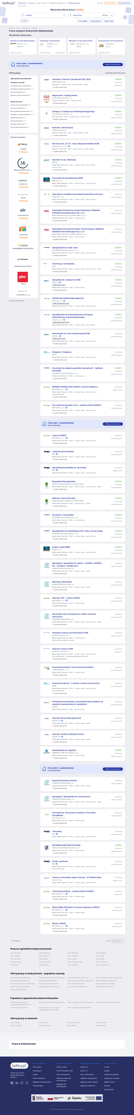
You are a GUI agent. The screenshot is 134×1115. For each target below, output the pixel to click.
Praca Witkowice (44, 962)
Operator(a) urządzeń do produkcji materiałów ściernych (77, 194)
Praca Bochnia (101, 1025)
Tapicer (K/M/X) (59, 435)
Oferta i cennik (62, 1067)
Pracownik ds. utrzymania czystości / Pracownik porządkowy (73, 814)
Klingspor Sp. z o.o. (58, 197)
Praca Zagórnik (101, 953)
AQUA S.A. (55, 282)
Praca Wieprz (43, 959)
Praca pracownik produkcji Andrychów (109, 978)
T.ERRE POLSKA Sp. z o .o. (60, 670)
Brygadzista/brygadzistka (63, 481)
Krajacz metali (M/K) (61, 547)
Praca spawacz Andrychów (105, 984)
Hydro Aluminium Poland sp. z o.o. (62, 114)
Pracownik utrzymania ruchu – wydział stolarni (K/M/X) (76, 405)
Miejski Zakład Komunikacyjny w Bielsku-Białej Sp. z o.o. (69, 215)
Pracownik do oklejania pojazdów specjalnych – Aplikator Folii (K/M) (77, 369)
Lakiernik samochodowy (63, 451)
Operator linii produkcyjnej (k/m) (66, 718)
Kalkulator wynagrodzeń (58, 3)
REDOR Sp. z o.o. (57, 180)
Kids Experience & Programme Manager (111, 41)
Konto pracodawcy (63, 1074)
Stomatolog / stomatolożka (50, 41)
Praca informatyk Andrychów (77, 987)
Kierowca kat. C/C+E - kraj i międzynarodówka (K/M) (75, 144)
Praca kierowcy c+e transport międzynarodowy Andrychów (49, 1009)
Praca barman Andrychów (105, 987)
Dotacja (107, 1086)
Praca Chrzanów (16, 1025)
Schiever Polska (57, 880)
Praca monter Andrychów (47, 981)
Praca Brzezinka (73, 953)
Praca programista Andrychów (49, 987)
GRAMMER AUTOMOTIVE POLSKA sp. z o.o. (65, 753)
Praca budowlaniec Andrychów (78, 978)
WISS (53, 454)
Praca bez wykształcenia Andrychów (52, 1002)
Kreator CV (45, 3)
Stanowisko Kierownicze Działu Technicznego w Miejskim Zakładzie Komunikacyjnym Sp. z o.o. (78, 230)
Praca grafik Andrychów (18, 990)
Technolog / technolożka (63, 264)
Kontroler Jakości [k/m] (62, 127)
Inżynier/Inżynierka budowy (64, 780)
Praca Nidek (100, 959)
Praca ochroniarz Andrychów (20, 987)
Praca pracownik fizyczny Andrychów (52, 978)
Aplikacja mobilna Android (89, 1082)
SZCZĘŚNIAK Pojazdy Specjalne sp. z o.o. (65, 250)
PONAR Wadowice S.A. (59, 82)
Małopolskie (25, 28)
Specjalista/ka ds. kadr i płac (65, 248)
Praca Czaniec (72, 959)
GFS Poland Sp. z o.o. (59, 818)
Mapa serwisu (109, 1089)
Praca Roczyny (15, 953)
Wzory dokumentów (87, 1074)
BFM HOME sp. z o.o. (58, 389)
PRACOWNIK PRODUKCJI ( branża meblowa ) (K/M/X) (76, 907)
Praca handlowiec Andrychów (106, 981)
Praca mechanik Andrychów (48, 984)
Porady (38, 3)
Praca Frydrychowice (74, 962)
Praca (18, 28)
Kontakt (107, 1071)
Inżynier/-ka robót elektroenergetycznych (23, 41)
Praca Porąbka (44, 965)
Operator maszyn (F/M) (62, 649)
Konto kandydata (109, 3)
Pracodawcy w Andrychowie (17, 300)
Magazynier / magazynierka (64, 95)
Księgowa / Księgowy (61, 352)
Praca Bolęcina (44, 956)
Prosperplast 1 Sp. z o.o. (59, 146)
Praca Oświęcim (101, 1022)
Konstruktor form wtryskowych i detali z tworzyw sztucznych (74, 615)
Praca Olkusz (71, 1025)
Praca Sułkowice (45, 953)
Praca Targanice (72, 956)
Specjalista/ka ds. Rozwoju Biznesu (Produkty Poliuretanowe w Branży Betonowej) (72, 315)
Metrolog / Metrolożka (62, 582)
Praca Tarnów (43, 1022)
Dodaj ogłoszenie (73, 3)
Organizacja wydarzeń (111, 1078)
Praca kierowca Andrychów (19, 981)
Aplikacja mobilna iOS (87, 1086)
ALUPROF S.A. (56, 720)
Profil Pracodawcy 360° (65, 1071)
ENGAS (54, 354)
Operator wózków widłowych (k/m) (68, 734)
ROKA (54, 266)
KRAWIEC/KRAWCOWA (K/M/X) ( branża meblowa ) (75, 387)
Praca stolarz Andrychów (76, 984)
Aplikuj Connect (109, 1082)
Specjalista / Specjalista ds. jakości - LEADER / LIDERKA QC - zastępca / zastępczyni (77, 564)
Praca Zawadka (72, 965)
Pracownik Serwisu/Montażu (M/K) (67, 178)
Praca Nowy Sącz (73, 1022)
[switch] (113, 64)
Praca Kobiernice (102, 962)
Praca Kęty (14, 965)
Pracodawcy (31, 3)
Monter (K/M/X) (59, 923)
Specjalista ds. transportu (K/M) (66, 280)
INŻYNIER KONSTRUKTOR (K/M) (66, 845)
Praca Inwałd (14, 956)
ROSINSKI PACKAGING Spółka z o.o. (63, 568)
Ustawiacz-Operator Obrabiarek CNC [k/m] (71, 79)
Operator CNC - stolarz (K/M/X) (66, 598)
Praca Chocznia (15, 962)
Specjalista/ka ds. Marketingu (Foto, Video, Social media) (77, 531)
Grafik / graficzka (60, 861)
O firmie (106, 1067)
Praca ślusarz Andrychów (19, 1007)
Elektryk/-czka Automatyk (63, 498)
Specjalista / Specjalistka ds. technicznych (71, 796)
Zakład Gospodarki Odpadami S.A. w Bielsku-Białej (67, 484)
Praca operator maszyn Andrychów (22, 984)
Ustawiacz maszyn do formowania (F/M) (70, 633)
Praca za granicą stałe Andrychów (79, 1007)
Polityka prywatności (111, 1074)
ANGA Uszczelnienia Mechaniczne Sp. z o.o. (66, 848)
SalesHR (54, 707)
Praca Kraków (15, 1022)
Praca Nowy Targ (45, 1025)
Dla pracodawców (124, 3)
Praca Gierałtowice (102, 965)
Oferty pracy (22, 3)
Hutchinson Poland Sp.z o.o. (61, 635)
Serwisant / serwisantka (63, 515)
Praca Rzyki (100, 956)
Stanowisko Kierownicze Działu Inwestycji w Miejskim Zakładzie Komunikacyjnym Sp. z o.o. (76, 211)
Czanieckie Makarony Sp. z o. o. (62, 98)
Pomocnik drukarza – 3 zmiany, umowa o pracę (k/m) (76, 683)
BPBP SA (55, 162)
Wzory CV (83, 1071)
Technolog (57, 831)
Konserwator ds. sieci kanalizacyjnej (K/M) (71, 333)
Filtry (24, 21)
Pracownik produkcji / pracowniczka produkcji (72, 667)
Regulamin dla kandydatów (42, 1082)
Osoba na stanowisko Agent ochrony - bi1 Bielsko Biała (76, 877)
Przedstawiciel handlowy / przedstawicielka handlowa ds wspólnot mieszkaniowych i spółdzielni (77, 702)
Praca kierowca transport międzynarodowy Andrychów (20, 1003)
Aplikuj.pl (11, 28)
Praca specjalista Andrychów (20, 978)
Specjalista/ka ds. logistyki (64, 750)
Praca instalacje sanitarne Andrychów (80, 1002)
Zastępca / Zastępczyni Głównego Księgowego (73, 111)
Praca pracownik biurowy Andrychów (80, 981)
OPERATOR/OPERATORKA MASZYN (68, 298)
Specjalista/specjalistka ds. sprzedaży (69, 467)
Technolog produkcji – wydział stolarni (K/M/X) (73, 891)
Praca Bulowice (15, 959)
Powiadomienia (38, 1086)
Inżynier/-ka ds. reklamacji (64, 160)
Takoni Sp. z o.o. (57, 301)
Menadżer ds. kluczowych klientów (81, 41)
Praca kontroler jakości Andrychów (108, 1002)
